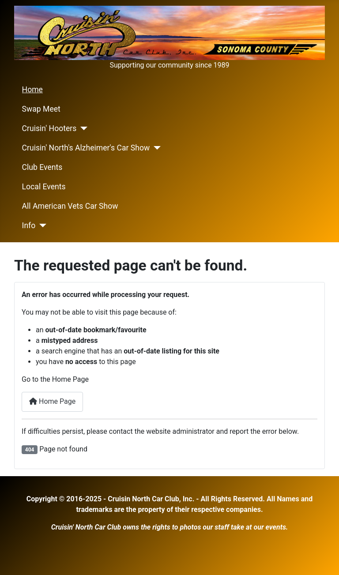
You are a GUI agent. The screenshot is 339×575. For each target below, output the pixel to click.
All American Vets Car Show (70, 206)
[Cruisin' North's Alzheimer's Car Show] (155, 148)
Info (29, 225)
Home (32, 89)
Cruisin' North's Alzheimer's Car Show (86, 147)
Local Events (44, 186)
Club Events (42, 167)
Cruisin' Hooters (49, 128)
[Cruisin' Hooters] (81, 128)
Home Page (52, 401)
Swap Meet (41, 109)
